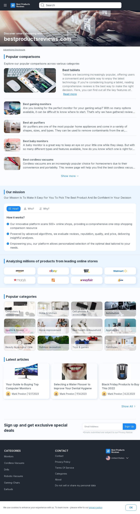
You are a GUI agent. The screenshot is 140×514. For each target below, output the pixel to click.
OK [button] (131, 507)
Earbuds (8, 489)
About (58, 479)
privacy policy (95, 507)
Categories (61, 473)
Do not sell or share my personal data (75, 485)
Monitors (8, 456)
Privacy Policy (62, 461)
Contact (59, 456)
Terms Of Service (64, 467)
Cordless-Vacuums (14, 463)
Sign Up (129, 426)
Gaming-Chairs (12, 482)
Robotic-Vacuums (13, 476)
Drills (6, 469)
